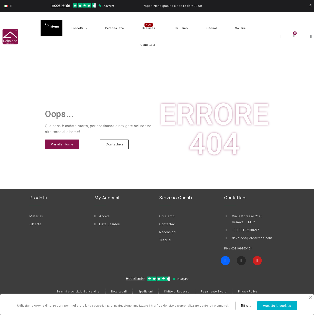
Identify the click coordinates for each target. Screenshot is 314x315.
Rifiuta (246, 305)
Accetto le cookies (277, 305)
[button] (310, 6)
